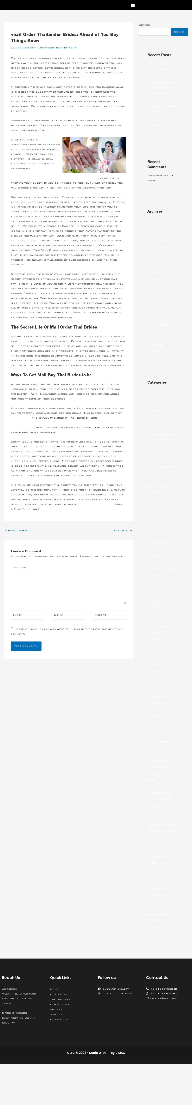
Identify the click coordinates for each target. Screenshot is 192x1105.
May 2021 (155, 311)
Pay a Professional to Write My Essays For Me (162, 112)
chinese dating (158, 573)
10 (149, 397)
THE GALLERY (61, 1040)
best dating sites (161, 454)
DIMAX (120, 1094)
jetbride (153, 751)
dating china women (162, 586)
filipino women (158, 600)
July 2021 (155, 298)
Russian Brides (159, 910)
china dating (157, 567)
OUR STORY (59, 1035)
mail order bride (160, 796)
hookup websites (160, 669)
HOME (55, 1030)
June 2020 (156, 351)
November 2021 (159, 272)
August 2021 (158, 292)
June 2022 (156, 226)
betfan (152, 535)
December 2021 (159, 265)
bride (151, 548)
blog (151, 541)
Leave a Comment (24, 47)
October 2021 (158, 278)
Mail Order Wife (160, 828)
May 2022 (155, 232)
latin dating (156, 764)
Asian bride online (161, 428)
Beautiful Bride (159, 447)
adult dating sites (161, 403)
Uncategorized (52, 47)
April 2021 (156, 318)
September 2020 (160, 344)
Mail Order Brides (162, 802)
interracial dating (161, 726)
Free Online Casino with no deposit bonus (162, 69)
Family (151, 593)
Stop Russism (158, 948)
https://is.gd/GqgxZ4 (100, 504)
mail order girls (160, 821)
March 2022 (157, 246)
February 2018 (159, 357)
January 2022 (158, 259)
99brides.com (21, 417)
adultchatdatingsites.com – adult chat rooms (163, 416)
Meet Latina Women (162, 860)
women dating (158, 980)
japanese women (160, 745)
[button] (133, 5)
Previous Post (17, 530)
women (152, 974)
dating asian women (162, 580)
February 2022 (159, 252)
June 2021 (156, 305)
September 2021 (160, 285)
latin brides (156, 758)
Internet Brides (159, 719)
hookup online (158, 650)
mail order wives (160, 834)
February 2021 (159, 331)
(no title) (154, 124)
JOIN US (57, 1055)
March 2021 (157, 324)
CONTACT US (60, 1060)
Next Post (122, 530)
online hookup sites (163, 879)
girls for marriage (161, 631)
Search (144, 24)
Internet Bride (158, 713)
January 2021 (158, 337)
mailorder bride (159, 841)
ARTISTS (56, 1050)
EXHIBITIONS (60, 1045)
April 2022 (156, 239)
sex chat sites (158, 929)
